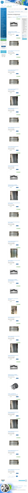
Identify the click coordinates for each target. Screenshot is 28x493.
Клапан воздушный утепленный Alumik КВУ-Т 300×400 (14, 260)
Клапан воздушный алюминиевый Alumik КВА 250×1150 (13, 412)
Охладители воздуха (2, 21)
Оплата (14, 5)
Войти (3, 46)
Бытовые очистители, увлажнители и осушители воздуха (3, 24)
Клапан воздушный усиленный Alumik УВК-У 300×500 (14, 222)
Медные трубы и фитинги (3, 36)
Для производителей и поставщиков (17, 487)
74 (9, 477)
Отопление (2, 11)
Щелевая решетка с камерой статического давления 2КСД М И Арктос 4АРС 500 (13, 185)
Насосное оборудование (2, 14)
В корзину (17, 35)
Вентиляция (2, 8)
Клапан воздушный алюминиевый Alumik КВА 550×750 (13, 431)
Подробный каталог (3, 6)
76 (12, 477)
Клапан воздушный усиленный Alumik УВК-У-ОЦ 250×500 (14, 336)
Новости (5, 5)
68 (12, 476)
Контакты (24, 5)
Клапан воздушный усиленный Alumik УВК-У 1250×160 (14, 51)
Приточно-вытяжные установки (3, 29)
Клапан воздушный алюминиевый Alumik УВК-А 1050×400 (13, 241)
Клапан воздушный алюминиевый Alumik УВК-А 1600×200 (13, 147)
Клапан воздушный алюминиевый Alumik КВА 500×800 (13, 108)
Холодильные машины (2, 35)
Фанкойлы (2, 32)
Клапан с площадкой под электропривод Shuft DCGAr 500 (13, 394)
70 (15, 476)
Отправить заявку (9, 6)
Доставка (17, 5)
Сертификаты (3, 52)
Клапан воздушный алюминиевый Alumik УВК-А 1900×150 (13, 451)
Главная (2, 5)
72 (18, 476)
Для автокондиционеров (3, 18)
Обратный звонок (3, 38)
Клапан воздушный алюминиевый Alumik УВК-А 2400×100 (13, 70)
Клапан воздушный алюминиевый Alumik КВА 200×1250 (13, 355)
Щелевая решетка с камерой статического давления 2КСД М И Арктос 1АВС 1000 (13, 375)
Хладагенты (2, 33)
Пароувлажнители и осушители (3, 26)
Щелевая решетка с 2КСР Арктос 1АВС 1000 (13, 299)
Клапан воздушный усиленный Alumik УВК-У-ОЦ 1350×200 (14, 127)
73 (8, 477)
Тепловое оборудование (2, 13)
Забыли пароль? (3, 47)
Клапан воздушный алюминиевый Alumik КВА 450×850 (13, 166)
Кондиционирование (3, 10)
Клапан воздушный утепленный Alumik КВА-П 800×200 (14, 203)
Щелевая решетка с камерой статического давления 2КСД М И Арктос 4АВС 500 (13, 280)
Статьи (8, 5)
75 (11, 477)
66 (9, 476)
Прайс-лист (20, 5)
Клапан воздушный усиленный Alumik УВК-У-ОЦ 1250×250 (14, 470)
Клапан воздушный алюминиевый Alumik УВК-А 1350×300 (13, 89)
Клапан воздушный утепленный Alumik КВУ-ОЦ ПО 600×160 (14, 317)
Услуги (11, 5)
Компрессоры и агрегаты (3, 16)
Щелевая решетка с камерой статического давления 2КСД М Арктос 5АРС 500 (14, 32)
